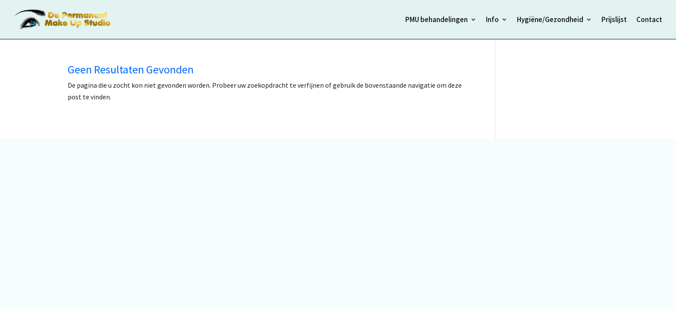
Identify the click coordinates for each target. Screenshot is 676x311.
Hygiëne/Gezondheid (550, 20)
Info (492, 20)
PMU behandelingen (436, 20)
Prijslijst (614, 20)
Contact (649, 20)
